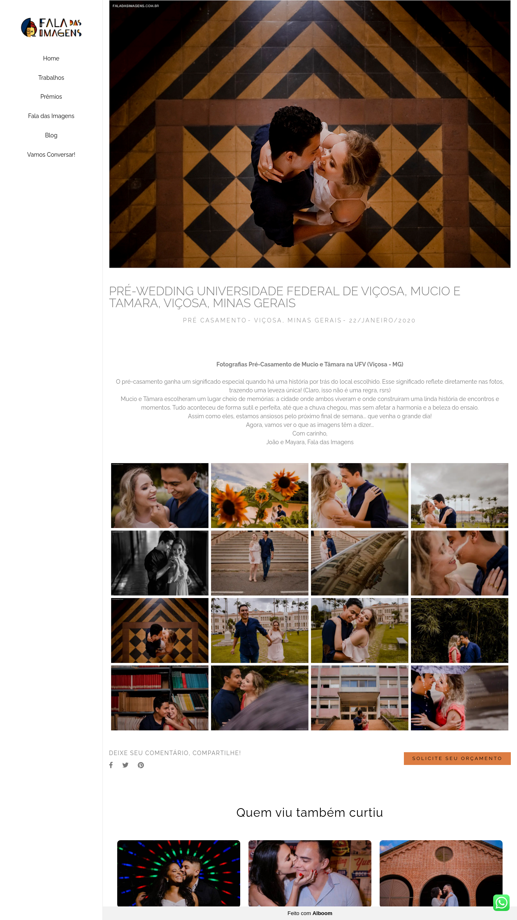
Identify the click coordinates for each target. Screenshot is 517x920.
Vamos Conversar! (51, 154)
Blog (51, 135)
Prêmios (51, 96)
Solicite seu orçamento (457, 758)
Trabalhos (51, 77)
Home (51, 58)
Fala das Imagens (51, 116)
